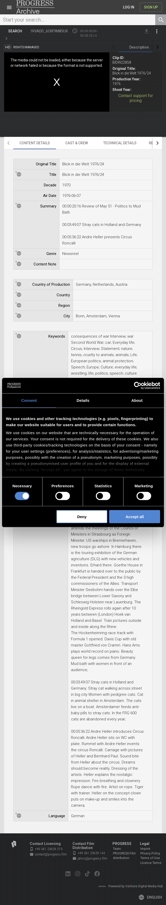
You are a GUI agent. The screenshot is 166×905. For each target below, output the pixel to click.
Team (117, 849)
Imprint (145, 849)
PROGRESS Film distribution (124, 856)
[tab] (139, 47)
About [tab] (137, 400)
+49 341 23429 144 (88, 853)
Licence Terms (150, 863)
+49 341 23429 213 (46, 849)
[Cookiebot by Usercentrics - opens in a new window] (137, 385)
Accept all (135, 517)
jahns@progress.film (89, 858)
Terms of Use (150, 858)
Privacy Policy (150, 853)
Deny (82, 517)
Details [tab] (83, 400)
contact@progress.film (48, 854)
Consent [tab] (29, 400)
